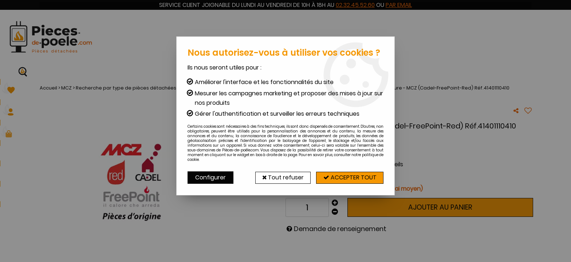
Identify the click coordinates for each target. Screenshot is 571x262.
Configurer (210, 177)
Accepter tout (349, 177)
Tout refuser (281, 177)
